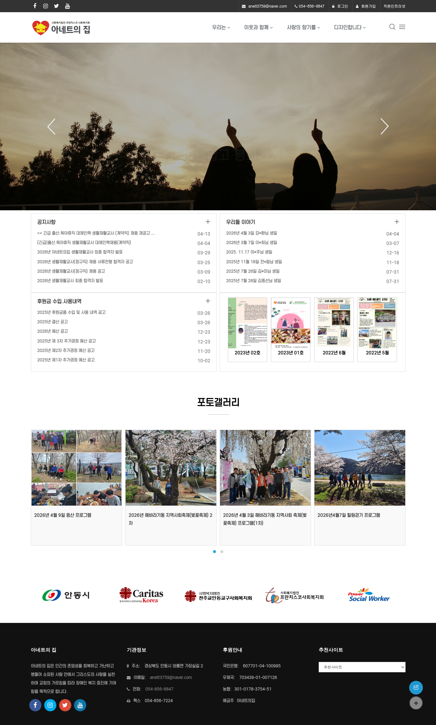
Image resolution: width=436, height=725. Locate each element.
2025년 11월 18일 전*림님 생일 (254, 262)
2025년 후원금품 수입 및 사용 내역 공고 (71, 312)
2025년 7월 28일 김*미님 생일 (252, 271)
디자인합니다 (347, 27)
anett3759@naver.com (267, 6)
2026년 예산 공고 (52, 331)
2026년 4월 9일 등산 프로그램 (62, 515)
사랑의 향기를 (301, 27)
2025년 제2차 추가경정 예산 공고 (65, 350)
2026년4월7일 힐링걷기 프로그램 (348, 515)
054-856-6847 (311, 6)
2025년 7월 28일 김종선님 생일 (253, 280)
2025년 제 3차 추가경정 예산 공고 (66, 341)
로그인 (340, 6)
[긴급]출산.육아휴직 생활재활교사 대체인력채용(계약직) (84, 242)
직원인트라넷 (395, 6)
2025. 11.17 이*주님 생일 (249, 252)
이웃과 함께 (256, 27)
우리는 (219, 27)
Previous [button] (54, 126)
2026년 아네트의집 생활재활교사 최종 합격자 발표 (79, 252)
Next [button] (382, 126)
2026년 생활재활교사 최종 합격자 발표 (70, 280)
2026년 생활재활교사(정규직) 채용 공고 (71, 271)
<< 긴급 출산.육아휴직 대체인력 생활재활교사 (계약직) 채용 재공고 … (96, 233)
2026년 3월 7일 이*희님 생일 (251, 242)
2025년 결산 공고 (52, 322)
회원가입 (366, 6)
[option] (218, 126)
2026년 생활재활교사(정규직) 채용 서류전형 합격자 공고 (85, 262)
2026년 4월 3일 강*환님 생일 (251, 233)
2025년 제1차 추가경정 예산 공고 (65, 360)
